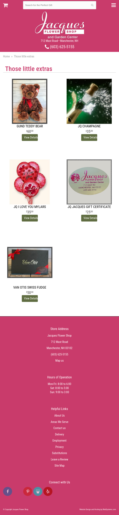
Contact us (59, 428)
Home (6, 56)
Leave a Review (59, 459)
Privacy (59, 447)
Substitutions (59, 453)
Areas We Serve (59, 422)
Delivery (59, 434)
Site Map (59, 465)
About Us (59, 415)
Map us (59, 360)
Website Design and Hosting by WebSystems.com (98, 509)
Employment (59, 440)
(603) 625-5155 (59, 47)
